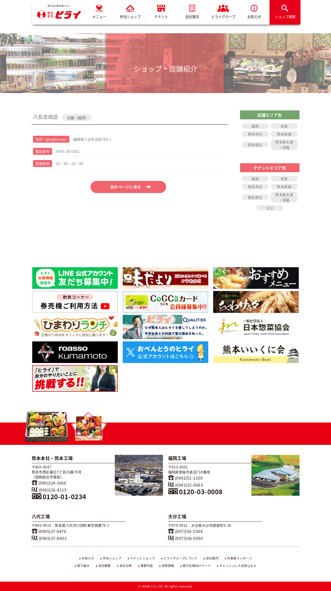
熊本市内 (255, 133)
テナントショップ (141, 558)
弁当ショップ (130, 12)
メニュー (99, 12)
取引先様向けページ (195, 565)
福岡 (255, 126)
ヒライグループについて (179, 558)
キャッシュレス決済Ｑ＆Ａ (237, 565)
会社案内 (192, 12)
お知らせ (254, 12)
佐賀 (284, 126)
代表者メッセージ (238, 558)
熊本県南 (284, 133)
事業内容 (145, 565)
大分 (269, 207)
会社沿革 (124, 565)
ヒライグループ (223, 12)
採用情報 (166, 565)
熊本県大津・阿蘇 (284, 144)
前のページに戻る (130, 187)
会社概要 (103, 565)
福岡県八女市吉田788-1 (92, 139)
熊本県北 (255, 144)
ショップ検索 (284, 12)
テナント (161, 12)
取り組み (82, 565)
